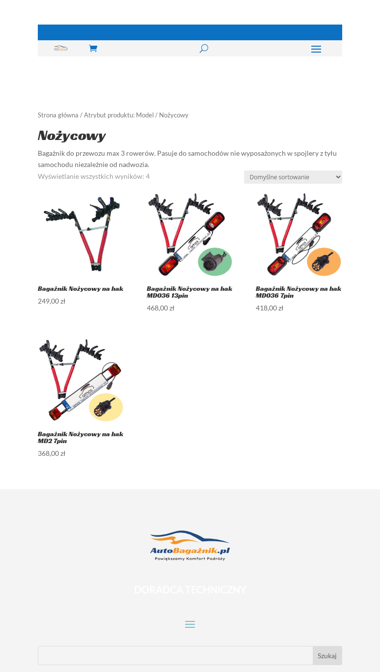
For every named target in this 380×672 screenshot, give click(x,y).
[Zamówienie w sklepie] (293, 177)
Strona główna (58, 115)
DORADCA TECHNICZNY (190, 589)
